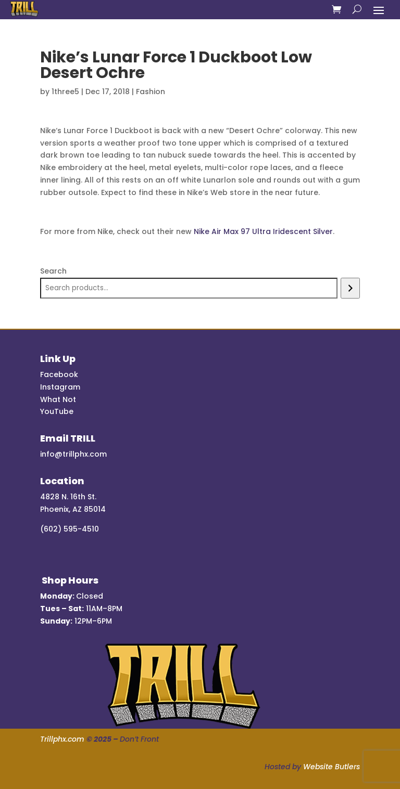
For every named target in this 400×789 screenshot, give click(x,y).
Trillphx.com (62, 739)
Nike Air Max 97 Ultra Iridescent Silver (263, 231)
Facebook (59, 374)
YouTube (56, 411)
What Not (58, 399)
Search (53, 271)
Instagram (60, 387)
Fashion (150, 91)
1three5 (65, 91)
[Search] (350, 288)
